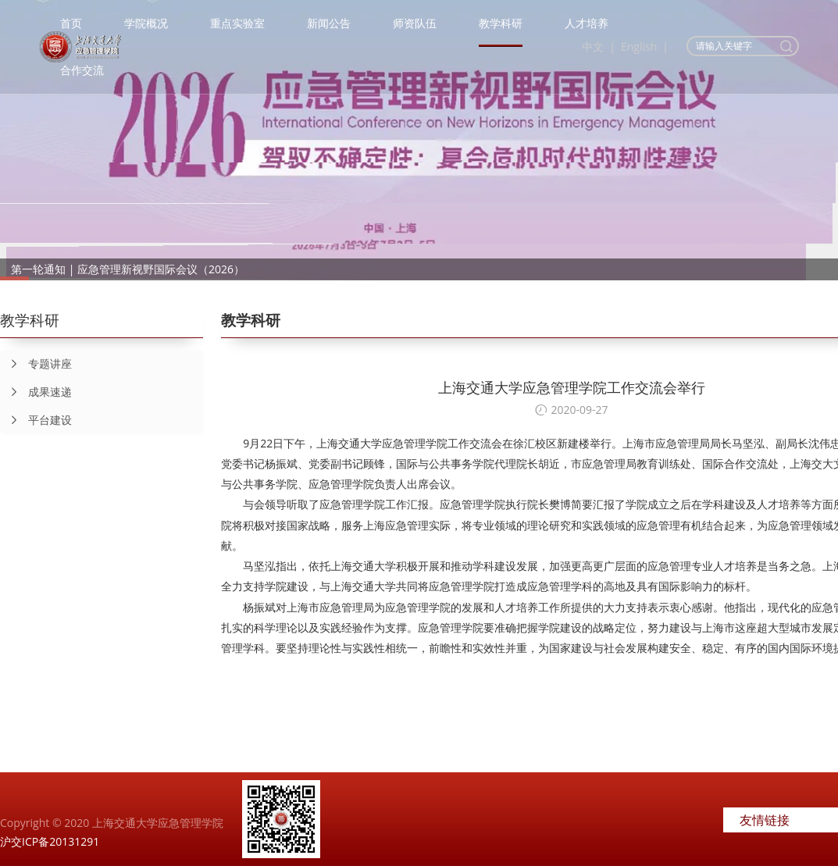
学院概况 (146, 23)
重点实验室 (237, 23)
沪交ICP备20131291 (49, 841)
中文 (593, 46)
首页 (71, 23)
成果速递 (36, 392)
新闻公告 (329, 23)
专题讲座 (36, 364)
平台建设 (36, 420)
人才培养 (586, 23)
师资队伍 (415, 23)
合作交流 (82, 69)
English (639, 46)
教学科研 (500, 23)
